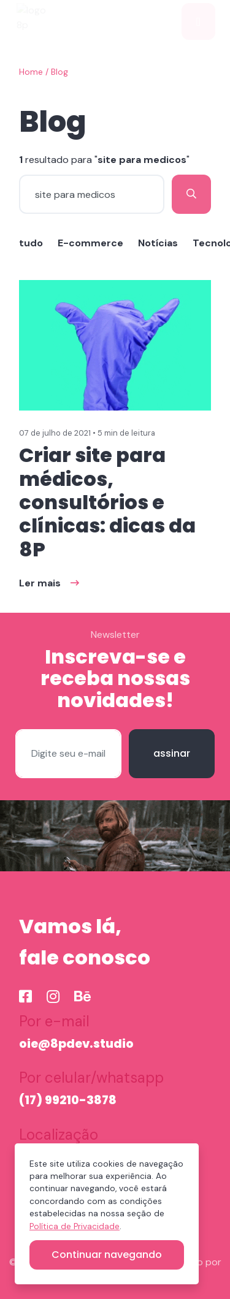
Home (31, 72)
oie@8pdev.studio (76, 1044)
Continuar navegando (107, 1255)
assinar (171, 753)
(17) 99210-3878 (68, 1100)
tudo (31, 243)
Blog (59, 72)
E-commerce (90, 243)
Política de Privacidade (74, 1226)
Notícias (158, 243)
